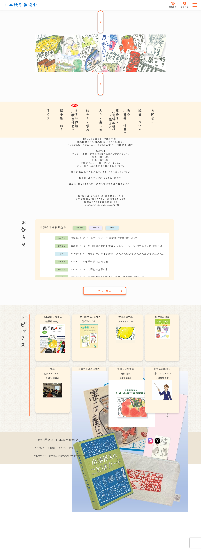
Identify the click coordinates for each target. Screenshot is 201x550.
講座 (112, 228)
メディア (96, 228)
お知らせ (79, 228)
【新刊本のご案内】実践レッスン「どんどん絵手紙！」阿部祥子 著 (124, 246)
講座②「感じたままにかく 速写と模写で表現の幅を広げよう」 (100, 184)
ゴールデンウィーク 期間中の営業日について (111, 238)
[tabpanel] (100, 53)
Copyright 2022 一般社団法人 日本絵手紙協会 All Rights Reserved (59, 456)
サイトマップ (39, 448)
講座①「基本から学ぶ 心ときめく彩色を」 (100, 178)
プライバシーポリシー (67, 448)
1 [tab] (98, 99)
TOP (48, 114)
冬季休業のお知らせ (96, 261)
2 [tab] (103, 99)
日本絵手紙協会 (21, 5)
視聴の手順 (109, 139)
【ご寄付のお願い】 (96, 269)
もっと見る (110, 291)
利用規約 (51, 448)
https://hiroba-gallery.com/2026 (101, 205)
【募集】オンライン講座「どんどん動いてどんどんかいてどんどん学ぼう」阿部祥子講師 (125, 253)
